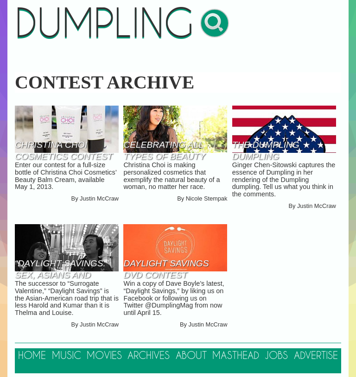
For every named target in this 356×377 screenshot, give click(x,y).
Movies (104, 356)
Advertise (316, 356)
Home (32, 356)
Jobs (276, 356)
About (191, 356)
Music (66, 356)
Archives (148, 356)
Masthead (235, 356)
